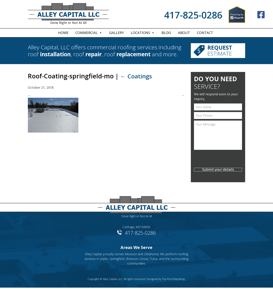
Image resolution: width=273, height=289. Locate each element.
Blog (166, 32)
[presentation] (218, 159)
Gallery (116, 32)
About (184, 32)
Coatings (137, 76)
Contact (205, 32)
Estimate (224, 51)
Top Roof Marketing (173, 280)
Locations (140, 32)
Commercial (86, 32)
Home (63, 32)
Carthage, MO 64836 (136, 228)
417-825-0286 (193, 15)
